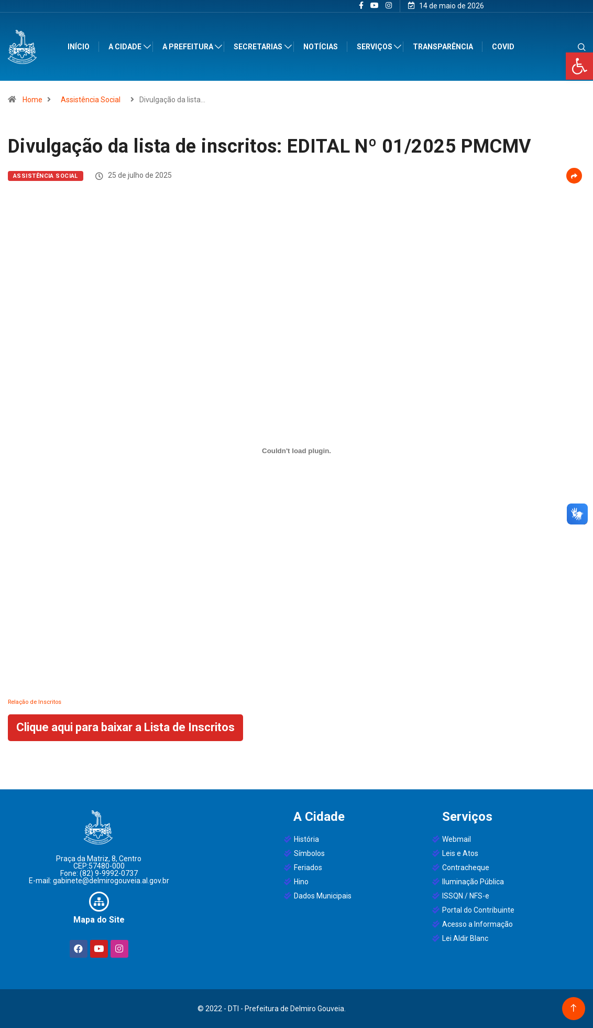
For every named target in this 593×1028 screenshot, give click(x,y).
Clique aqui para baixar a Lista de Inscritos (125, 727)
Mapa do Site (99, 920)
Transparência (443, 46)
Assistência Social (90, 99)
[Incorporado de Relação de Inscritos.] (296, 451)
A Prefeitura (188, 46)
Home (32, 99)
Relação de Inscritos (34, 702)
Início (79, 46)
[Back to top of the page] (573, 1008)
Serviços (375, 46)
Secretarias (258, 46)
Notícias (321, 46)
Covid (503, 46)
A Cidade (125, 46)
